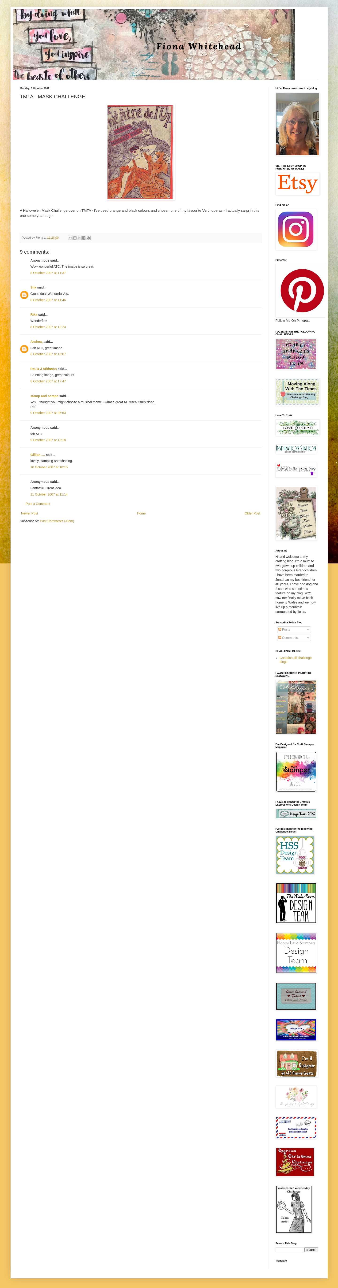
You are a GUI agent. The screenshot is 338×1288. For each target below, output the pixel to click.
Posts (284, 629)
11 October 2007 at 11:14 (49, 494)
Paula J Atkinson (44, 369)
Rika (34, 314)
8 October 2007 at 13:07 (48, 354)
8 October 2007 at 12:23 (48, 327)
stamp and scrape (44, 396)
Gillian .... (38, 455)
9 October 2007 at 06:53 (48, 413)
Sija (33, 287)
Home (141, 513)
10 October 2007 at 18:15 (49, 467)
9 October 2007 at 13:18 (48, 440)
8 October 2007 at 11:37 (48, 273)
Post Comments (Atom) (57, 521)
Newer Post (29, 513)
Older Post (252, 513)
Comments (288, 638)
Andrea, (37, 342)
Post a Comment (38, 504)
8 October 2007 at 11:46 (48, 300)
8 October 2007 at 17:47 (48, 381)
